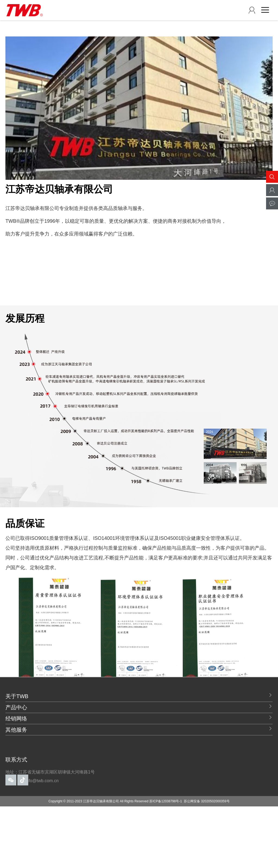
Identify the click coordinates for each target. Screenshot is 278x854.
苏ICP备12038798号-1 (165, 829)
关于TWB (139, 722)
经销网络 (139, 745)
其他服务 (139, 756)
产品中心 (139, 733)
